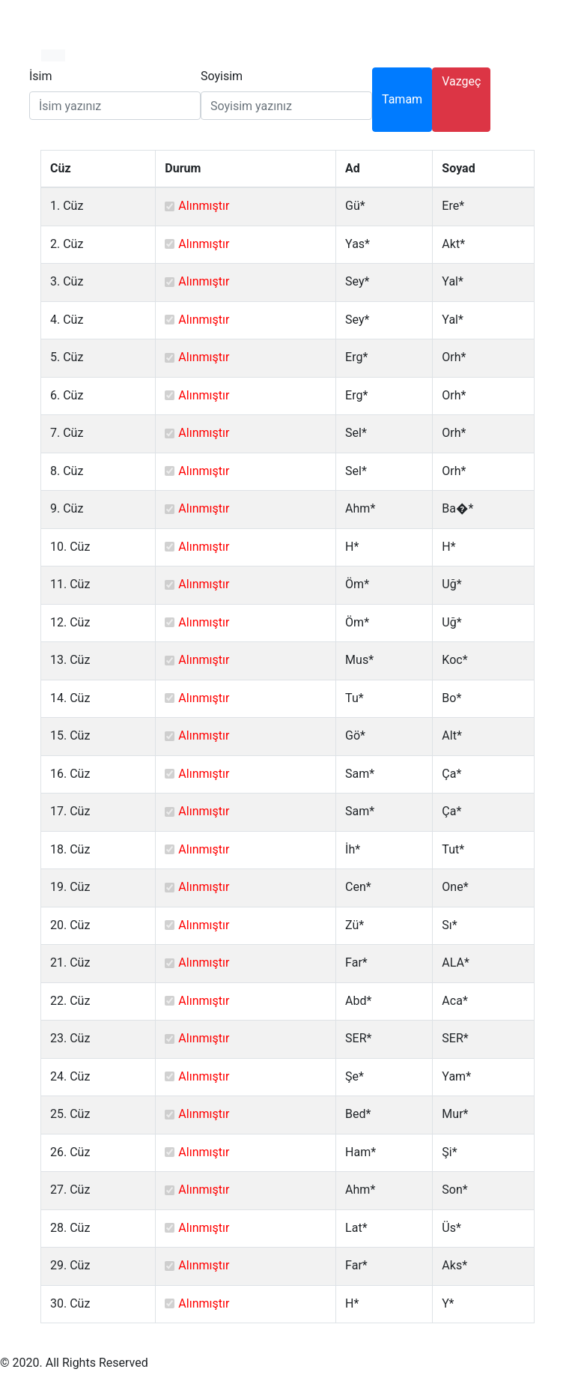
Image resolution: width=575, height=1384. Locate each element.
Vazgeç (461, 81)
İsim (40, 76)
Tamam (402, 99)
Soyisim (222, 76)
